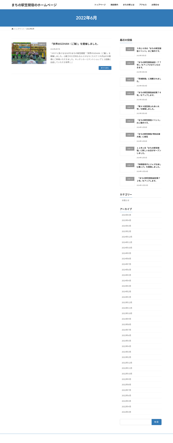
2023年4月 (126, 346)
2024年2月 (126, 291)
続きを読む (105, 68)
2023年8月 (126, 324)
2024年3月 (126, 286)
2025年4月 (126, 220)
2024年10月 (127, 248)
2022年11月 (127, 368)
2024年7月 (126, 264)
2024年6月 (126, 269)
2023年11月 (127, 308)
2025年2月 (126, 231)
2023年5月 (126, 341)
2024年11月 (127, 242)
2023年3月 (126, 351)
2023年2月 (126, 357)
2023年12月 (127, 302)
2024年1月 (126, 297)
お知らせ (125, 200)
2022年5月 (126, 401)
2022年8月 (126, 384)
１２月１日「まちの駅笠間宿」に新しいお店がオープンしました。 (149, 150)
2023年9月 (126, 319)
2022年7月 (126, 390)
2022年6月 (126, 395)
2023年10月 (127, 313)
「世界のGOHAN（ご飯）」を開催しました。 (75, 43)
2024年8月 (126, 258)
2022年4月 (126, 406)
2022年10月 (127, 373)
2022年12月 (127, 362)
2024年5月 (126, 275)
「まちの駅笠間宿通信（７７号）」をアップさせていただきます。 (149, 65)
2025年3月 (126, 226)
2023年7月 (126, 330)
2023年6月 (126, 335)
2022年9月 (126, 379)
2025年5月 (126, 215)
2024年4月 (126, 280)
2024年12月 (127, 237)
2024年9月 (126, 253)
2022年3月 (126, 412)
